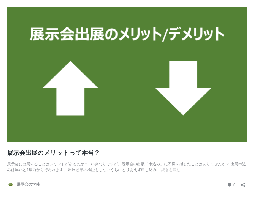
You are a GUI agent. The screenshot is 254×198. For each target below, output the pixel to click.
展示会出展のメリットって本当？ (53, 152)
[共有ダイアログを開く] (243, 183)
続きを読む (171, 169)
